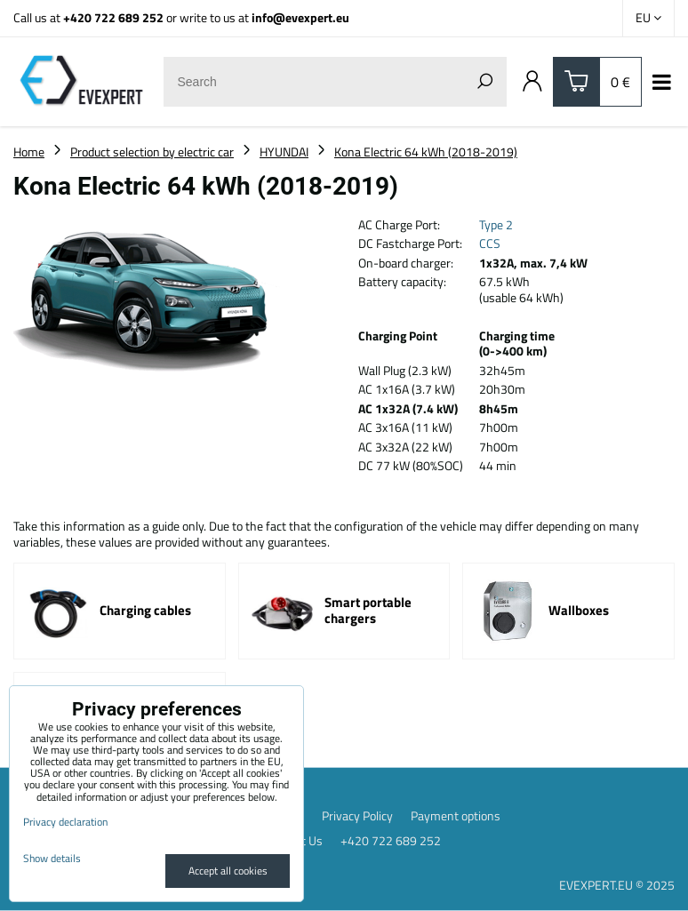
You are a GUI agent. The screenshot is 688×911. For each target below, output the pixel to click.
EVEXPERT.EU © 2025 (617, 884)
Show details (52, 858)
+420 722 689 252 (113, 17)
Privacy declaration (65, 821)
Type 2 (496, 224)
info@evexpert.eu (300, 17)
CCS (489, 243)
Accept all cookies (228, 870)
